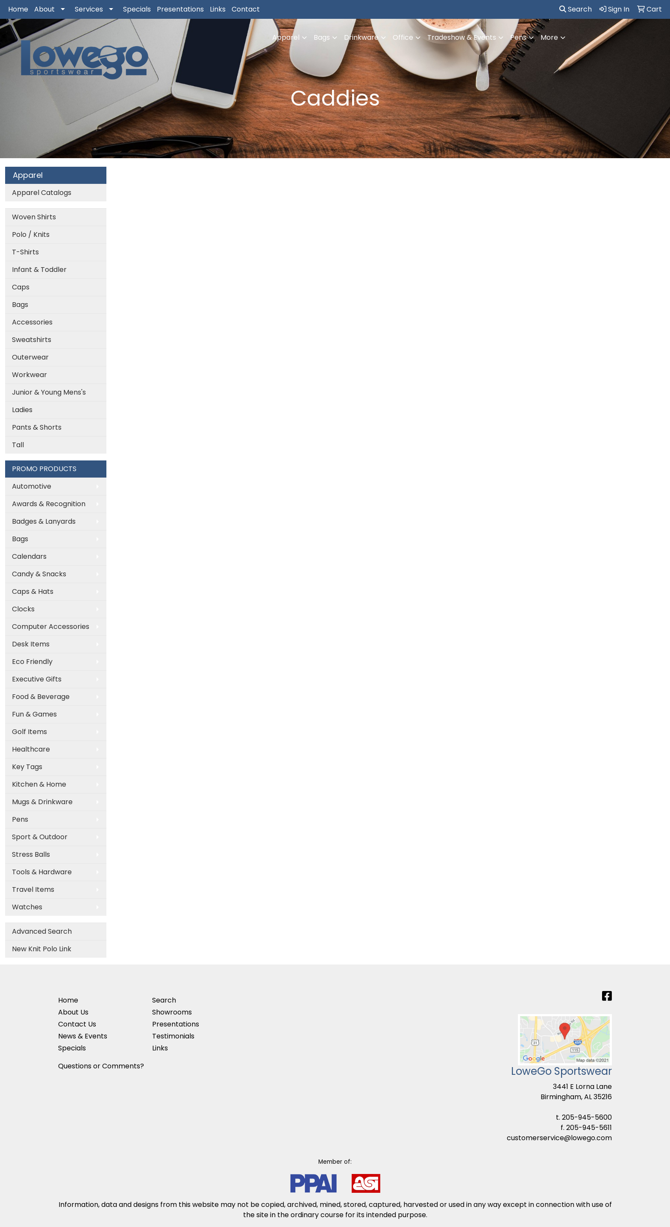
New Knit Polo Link (41, 949)
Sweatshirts (31, 340)
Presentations (180, 9)
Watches (27, 907)
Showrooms (172, 1012)
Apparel (286, 37)
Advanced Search (42, 931)
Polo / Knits (31, 234)
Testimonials (173, 1036)
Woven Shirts (34, 217)
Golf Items (29, 732)
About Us (73, 1012)
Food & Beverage (41, 697)
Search (575, 9)
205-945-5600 (587, 1117)
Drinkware (361, 37)
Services (89, 9)
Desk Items (31, 644)
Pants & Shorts (37, 427)
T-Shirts (25, 252)
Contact (246, 9)
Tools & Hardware (42, 872)
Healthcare (31, 749)
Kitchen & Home (39, 784)
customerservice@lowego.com (559, 1138)
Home (18, 9)
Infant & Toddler (39, 269)
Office (403, 37)
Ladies (22, 410)
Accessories (32, 322)
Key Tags (27, 767)
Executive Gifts (37, 679)
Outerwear (30, 357)
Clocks (23, 609)
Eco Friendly (32, 662)
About (44, 9)
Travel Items (33, 889)
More (549, 37)
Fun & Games (34, 714)
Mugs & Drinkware (42, 802)
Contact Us (77, 1024)
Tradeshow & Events (461, 37)
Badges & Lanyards (44, 521)
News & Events (82, 1036)
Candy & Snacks (39, 574)
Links (218, 9)
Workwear (29, 375)
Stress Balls (31, 854)
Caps (20, 287)
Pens (518, 37)
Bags (322, 37)
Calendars (29, 556)
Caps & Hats (32, 591)
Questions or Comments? (101, 1066)
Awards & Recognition (48, 504)
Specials (137, 9)
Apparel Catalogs (41, 193)
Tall (18, 445)
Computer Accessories (50, 626)
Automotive (31, 486)
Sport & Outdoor (40, 837)
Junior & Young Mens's (49, 392)
